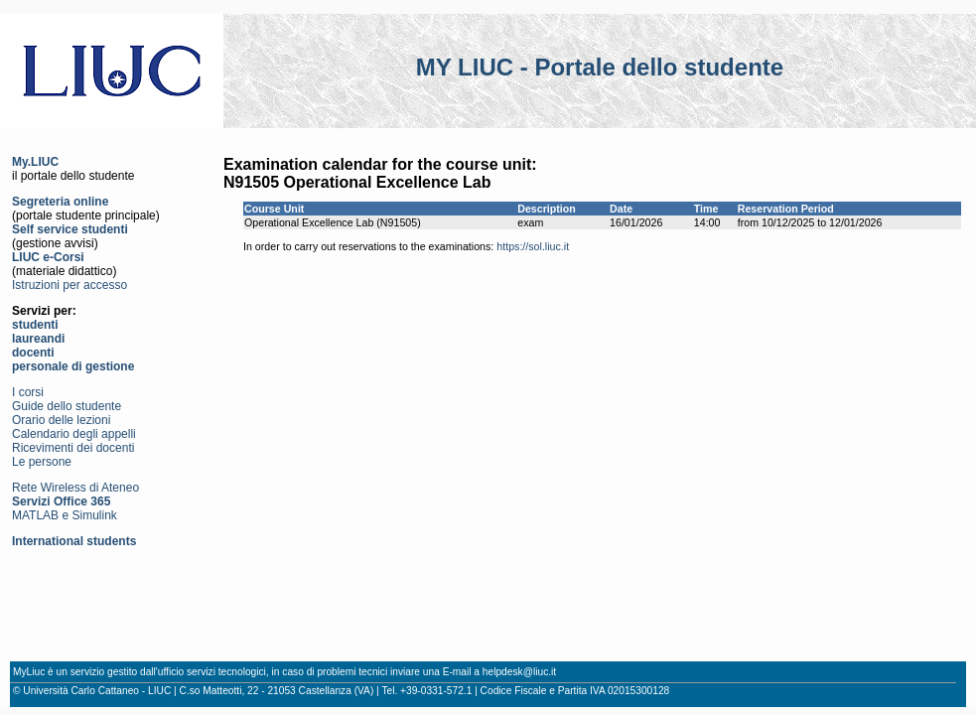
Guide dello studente (66, 406)
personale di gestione (73, 366)
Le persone (41, 462)
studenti (35, 325)
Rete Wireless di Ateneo (75, 488)
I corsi (28, 392)
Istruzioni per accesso (69, 285)
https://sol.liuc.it (532, 246)
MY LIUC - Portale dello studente (599, 67)
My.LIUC (35, 162)
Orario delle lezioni (61, 420)
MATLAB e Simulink (64, 515)
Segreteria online (60, 202)
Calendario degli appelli (74, 434)
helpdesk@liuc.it (519, 671)
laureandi (38, 339)
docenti (33, 352)
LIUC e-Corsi (48, 257)
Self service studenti (70, 229)
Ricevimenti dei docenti (73, 448)
